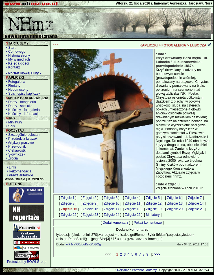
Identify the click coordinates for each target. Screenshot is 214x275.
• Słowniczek (14, 154)
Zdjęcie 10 (111, 203)
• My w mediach (17, 59)
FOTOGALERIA (173, 45)
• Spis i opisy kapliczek (22, 94)
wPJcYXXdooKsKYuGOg (83, 244)
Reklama (123, 270)
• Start (10, 48)
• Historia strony (17, 55)
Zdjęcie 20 (175, 209)
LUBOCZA (198, 45)
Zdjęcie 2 (90, 198)
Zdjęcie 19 (153, 209)
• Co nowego (14, 52)
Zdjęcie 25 (132, 215)
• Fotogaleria (14, 82)
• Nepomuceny (16, 90)
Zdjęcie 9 (90, 203)
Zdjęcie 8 (68, 203)
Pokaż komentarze (148, 223)
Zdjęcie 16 (90, 209)
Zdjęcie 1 (68, 198)
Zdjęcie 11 (132, 203)
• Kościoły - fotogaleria (22, 110)
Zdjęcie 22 (68, 215)
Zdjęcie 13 (175, 203)
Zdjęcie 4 (132, 198)
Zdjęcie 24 (111, 215)
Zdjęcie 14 (196, 203)
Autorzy (151, 270)
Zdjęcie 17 (111, 209)
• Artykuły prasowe (19, 143)
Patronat (138, 270)
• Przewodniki (15, 146)
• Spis (9, 126)
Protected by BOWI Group (26, 262)
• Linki (10, 167)
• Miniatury (13, 122)
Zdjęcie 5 (153, 198)
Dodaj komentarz (115, 223)
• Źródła (11, 158)
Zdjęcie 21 (196, 209)
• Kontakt (12, 67)
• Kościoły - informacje (22, 114)
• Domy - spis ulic (18, 106)
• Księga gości (16, 63)
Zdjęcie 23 (90, 215)
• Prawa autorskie (19, 175)
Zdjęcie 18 (132, 209)
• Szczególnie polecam (22, 135)
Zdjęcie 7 (195, 198)
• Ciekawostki (15, 150)
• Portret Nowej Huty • (22, 73)
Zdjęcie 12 (153, 203)
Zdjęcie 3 (110, 198)
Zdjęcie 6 (174, 198)
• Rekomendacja (18, 171)
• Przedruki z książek (21, 139)
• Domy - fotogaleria (20, 102)
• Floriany (12, 86)
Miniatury (153, 215)
